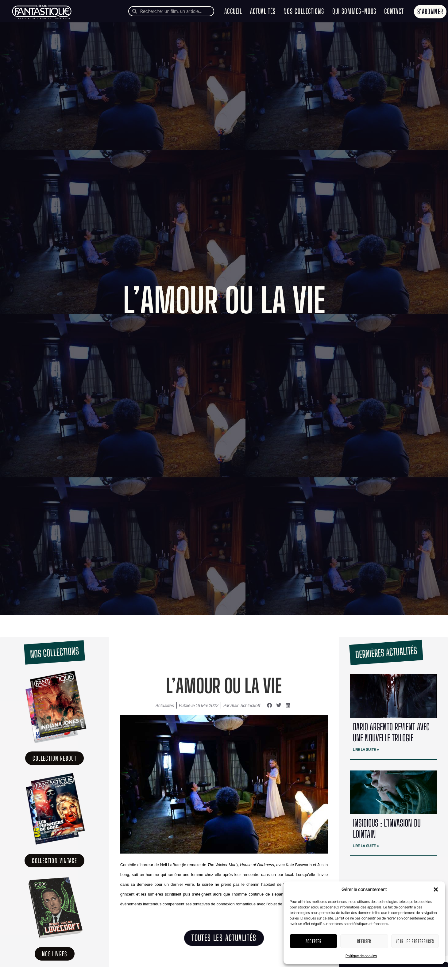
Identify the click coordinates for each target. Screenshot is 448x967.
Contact (394, 11)
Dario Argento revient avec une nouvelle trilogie (391, 732)
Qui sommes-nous (354, 11)
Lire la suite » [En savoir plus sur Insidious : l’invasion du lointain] (366, 845)
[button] (436, 889)
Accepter (314, 941)
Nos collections (304, 11)
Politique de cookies (361, 956)
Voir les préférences (415, 941)
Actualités (263, 11)
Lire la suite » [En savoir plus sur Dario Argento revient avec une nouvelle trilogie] (366, 749)
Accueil (233, 11)
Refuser (364, 941)
